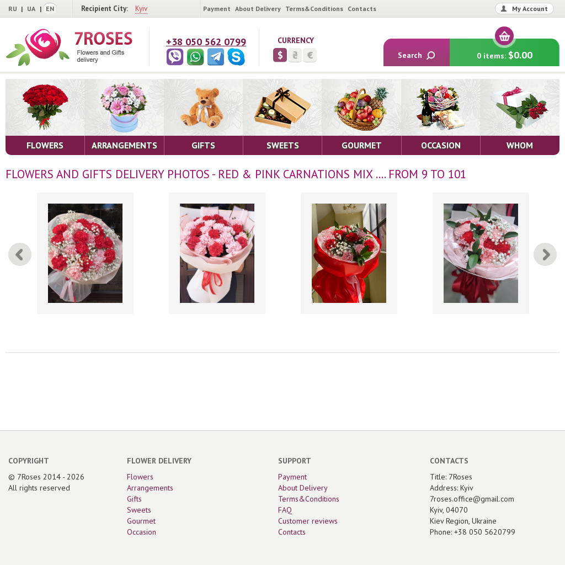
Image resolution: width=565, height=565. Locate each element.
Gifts (134, 499)
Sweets (139, 510)
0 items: (504, 50)
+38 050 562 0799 (206, 41)
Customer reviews (308, 521)
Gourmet (141, 521)
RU (12, 8)
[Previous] (19, 254)
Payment (217, 8)
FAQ (285, 510)
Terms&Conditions (314, 8)
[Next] (545, 254)
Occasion (141, 532)
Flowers (140, 477)
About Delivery (258, 8)
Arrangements (150, 488)
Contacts (362, 8)
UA (31, 8)
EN (50, 8)
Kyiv (141, 8)
